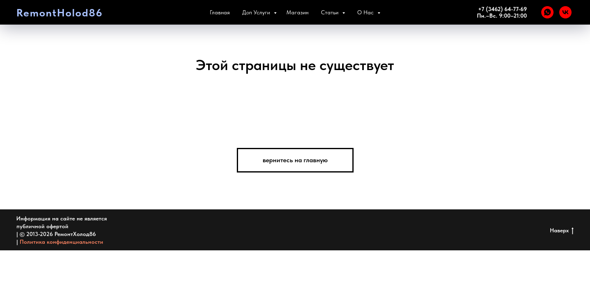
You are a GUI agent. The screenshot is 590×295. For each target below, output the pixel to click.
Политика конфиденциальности (61, 241)
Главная (220, 12)
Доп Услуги (257, 12)
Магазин (297, 12)
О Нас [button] (366, 12)
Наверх (562, 230)
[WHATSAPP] (547, 12)
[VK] (565, 12)
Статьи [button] (330, 12)
